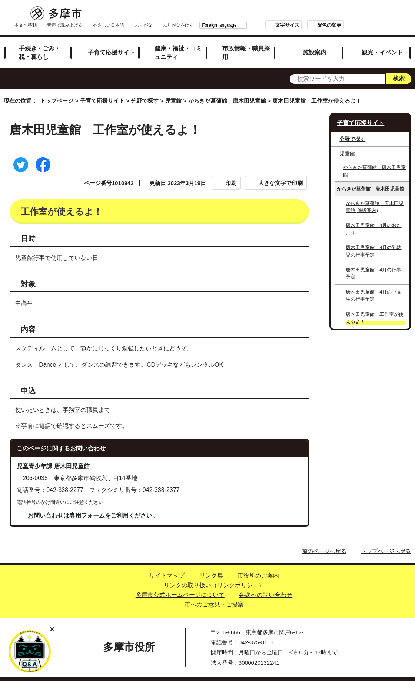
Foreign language (271, 13)
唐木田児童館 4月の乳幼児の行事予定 (373, 242)
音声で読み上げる (158, 13)
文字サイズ (339, 13)
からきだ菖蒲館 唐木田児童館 (227, 92)
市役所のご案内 (258, 567)
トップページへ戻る (386, 542)
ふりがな (237, 13)
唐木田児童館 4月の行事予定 (373, 264)
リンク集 (211, 567)
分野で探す (145, 92)
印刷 (230, 174)
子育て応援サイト (111, 43)
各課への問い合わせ (265, 586)
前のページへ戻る (324, 542)
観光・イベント (382, 43)
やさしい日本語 (202, 13)
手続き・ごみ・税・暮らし (39, 44)
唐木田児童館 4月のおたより (373, 220)
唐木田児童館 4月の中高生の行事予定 (373, 287)
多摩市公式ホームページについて (180, 586)
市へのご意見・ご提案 (214, 596)
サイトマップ (167, 567)
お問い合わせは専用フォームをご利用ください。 (93, 507)
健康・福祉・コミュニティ (178, 44)
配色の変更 (381, 13)
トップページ (56, 92)
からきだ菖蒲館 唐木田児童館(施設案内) (375, 198)
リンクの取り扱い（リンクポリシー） (214, 576)
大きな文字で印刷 (280, 174)
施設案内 (314, 43)
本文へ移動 (119, 13)
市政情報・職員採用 (246, 44)
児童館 (173, 92)
